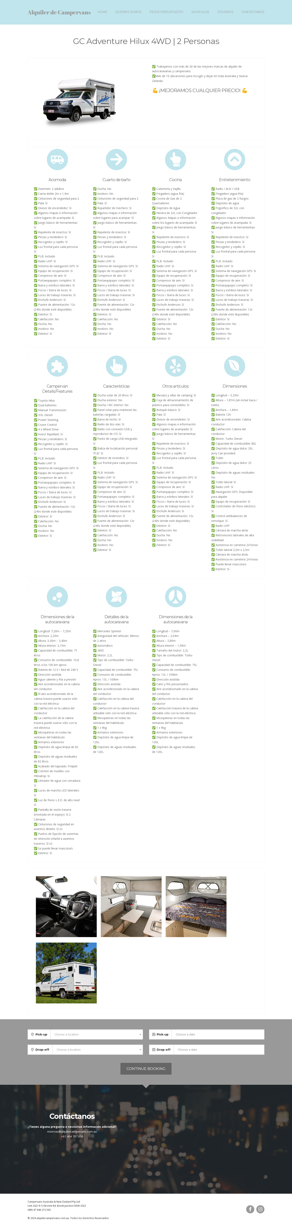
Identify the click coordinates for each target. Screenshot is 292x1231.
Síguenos (225, 14)
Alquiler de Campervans (59, 14)
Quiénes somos (128, 14)
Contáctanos (253, 14)
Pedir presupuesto (166, 14)
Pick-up (41, 1039)
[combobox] (96, 1039)
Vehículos (200, 14)
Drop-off (42, 1054)
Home (102, 14)
